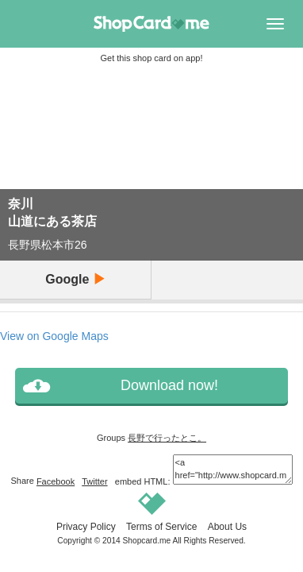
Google (75, 279)
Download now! (169, 385)
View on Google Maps (54, 336)
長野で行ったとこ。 (167, 438)
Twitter (94, 481)
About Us (227, 526)
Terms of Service (161, 526)
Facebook (55, 481)
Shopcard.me (147, 540)
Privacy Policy (86, 526)
